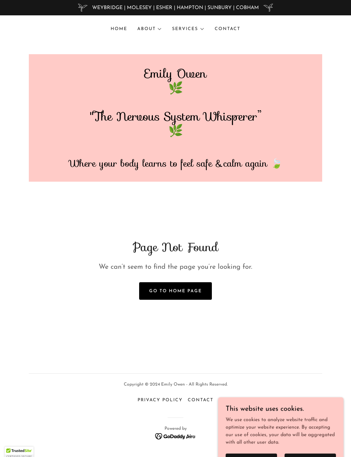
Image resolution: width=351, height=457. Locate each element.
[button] (149, 29)
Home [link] (119, 29)
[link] (175, 147)
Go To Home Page (175, 291)
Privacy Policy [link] (160, 400)
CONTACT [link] (227, 29)
